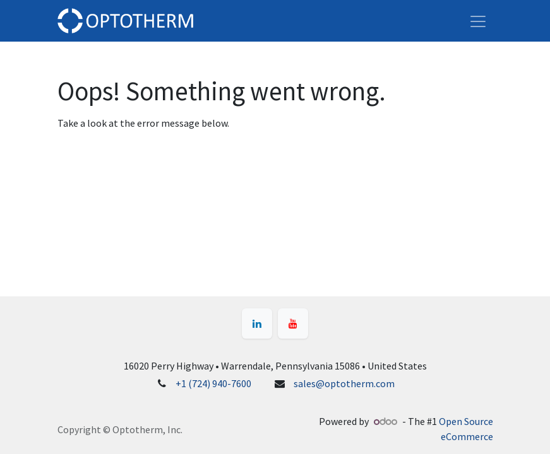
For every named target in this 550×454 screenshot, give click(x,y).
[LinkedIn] (257, 323)
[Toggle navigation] (478, 21)
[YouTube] (293, 323)
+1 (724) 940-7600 (213, 383)
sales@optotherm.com (344, 383)
